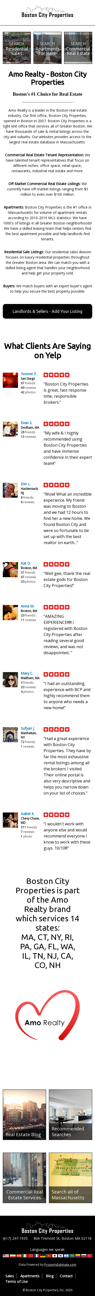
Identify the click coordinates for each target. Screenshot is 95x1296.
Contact (66, 1276)
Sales (9, 1276)
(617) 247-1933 (15, 1238)
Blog (49, 1276)
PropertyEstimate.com (60, 1264)
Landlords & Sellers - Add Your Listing (47, 311)
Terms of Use (16, 1281)
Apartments (30, 1276)
